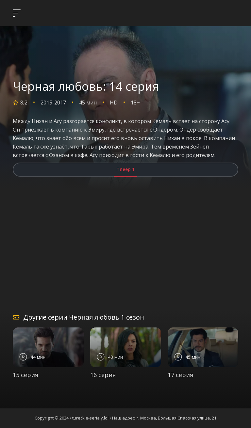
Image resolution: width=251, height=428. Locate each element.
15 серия (25, 375)
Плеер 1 (125, 169)
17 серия (180, 375)
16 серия (103, 375)
